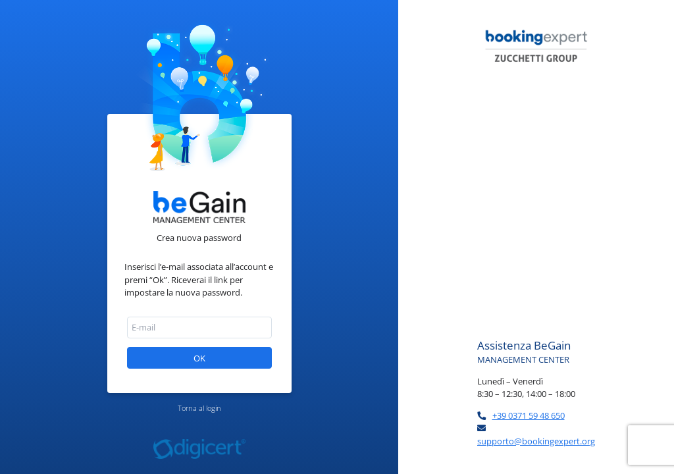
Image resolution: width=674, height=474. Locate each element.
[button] (199, 358)
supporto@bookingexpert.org (536, 441)
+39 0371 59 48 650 (528, 415)
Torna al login (199, 408)
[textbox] (199, 327)
